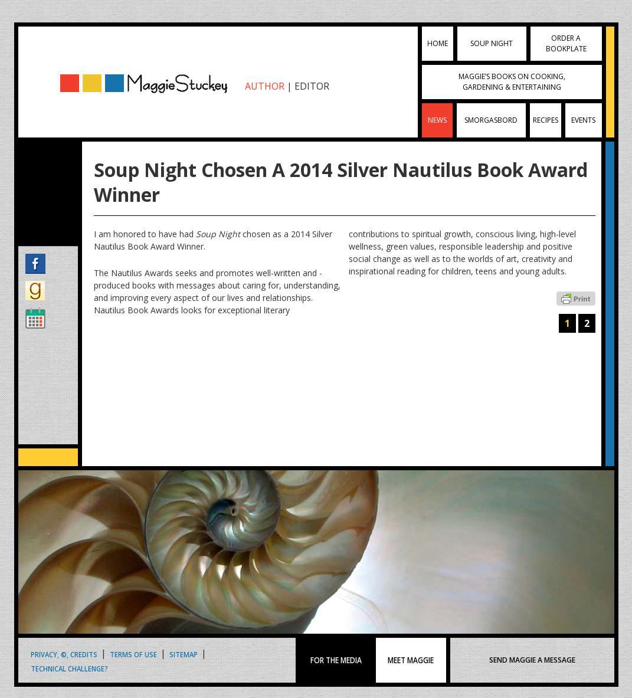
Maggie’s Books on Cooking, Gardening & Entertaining (512, 81)
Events (583, 120)
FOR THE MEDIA (336, 660)
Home (437, 43)
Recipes (545, 120)
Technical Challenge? (69, 668)
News (437, 120)
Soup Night (491, 43)
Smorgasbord (491, 120)
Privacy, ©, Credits (64, 654)
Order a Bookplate (566, 43)
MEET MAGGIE (411, 660)
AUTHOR (264, 86)
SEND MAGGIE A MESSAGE (532, 660)
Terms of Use (133, 654)
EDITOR (311, 86)
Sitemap (183, 654)
